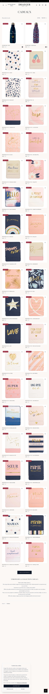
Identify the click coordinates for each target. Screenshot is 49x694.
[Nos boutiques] (39, 5)
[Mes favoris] (42, 5)
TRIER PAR (44, 18)
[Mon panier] (45, 5)
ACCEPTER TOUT (16, 686)
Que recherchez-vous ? (11, 5)
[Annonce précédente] (1, 1)
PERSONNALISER (10, 689)
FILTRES (38, 18)
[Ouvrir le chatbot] (45, 690)
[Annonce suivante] (47, 1)
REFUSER (22, 689)
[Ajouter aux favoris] (22, 24)
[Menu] (3, 5)
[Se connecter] (36, 5)
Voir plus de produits (24, 572)
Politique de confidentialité (22, 682)
